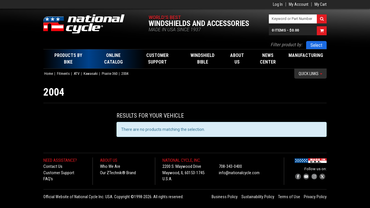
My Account (298, 4)
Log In (278, 4)
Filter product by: (286, 44)
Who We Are (110, 166)
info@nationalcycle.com (239, 172)
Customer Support (58, 172)
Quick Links (310, 73)
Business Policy (225, 196)
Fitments (63, 73)
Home (48, 73)
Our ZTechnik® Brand (118, 172)
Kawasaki (91, 73)
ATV (76, 73)
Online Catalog (113, 59)
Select (316, 45)
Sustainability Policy (257, 196)
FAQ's (48, 178)
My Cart (320, 4)
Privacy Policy (315, 196)
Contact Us (52, 166)
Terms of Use (289, 196)
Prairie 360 (109, 73)
